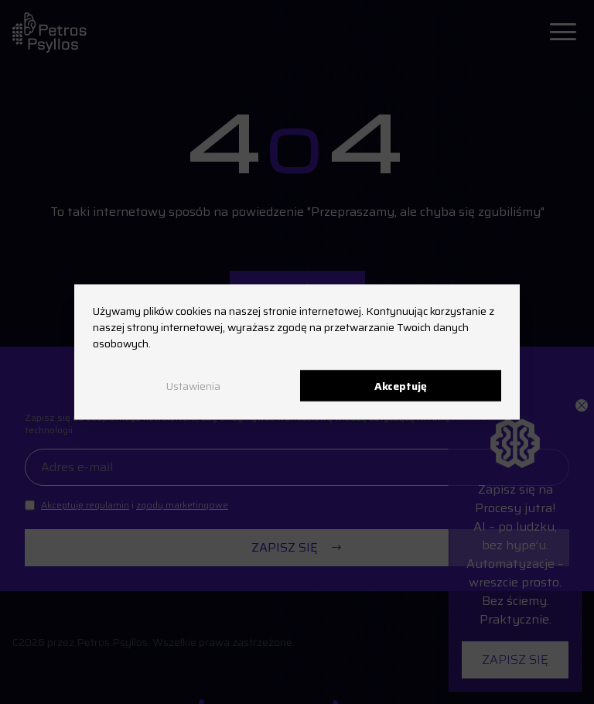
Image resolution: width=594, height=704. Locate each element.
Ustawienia (193, 385)
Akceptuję (400, 385)
